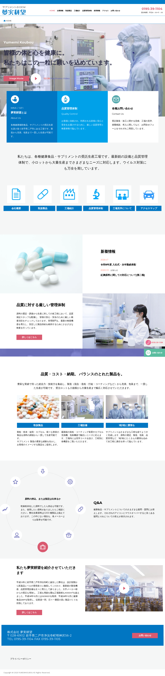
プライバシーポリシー (20, 659)
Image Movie (16, 78)
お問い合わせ (115, 11)
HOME (52, 11)
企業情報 (60, 11)
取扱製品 (68, 11)
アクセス (105, 11)
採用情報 (97, 11)
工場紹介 (77, 11)
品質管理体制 (87, 11)
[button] (4, 70)
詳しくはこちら (29, 337)
